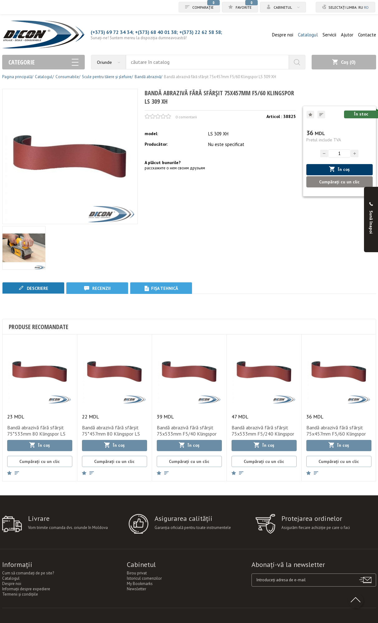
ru (360, 7)
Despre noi (282, 35)
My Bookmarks (140, 583)
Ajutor (347, 35)
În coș (339, 169)
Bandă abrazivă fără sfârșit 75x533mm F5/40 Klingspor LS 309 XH (187, 433)
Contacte (367, 35)
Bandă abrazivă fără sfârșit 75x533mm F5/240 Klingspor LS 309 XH (263, 433)
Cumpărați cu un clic (339, 182)
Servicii (329, 35)
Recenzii (97, 288)
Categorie (43, 62)
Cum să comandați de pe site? (28, 573)
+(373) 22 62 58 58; (200, 32)
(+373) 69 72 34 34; (112, 32)
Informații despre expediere (26, 589)
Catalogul (308, 35)
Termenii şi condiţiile (20, 594)
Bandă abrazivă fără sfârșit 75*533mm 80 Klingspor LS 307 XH (36, 433)
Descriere (33, 288)
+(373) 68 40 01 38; (156, 32)
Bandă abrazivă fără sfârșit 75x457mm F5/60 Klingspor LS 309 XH (336, 433)
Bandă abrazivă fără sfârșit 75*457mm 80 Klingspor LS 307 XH (111, 433)
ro (366, 7)
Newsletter (136, 589)
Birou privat (137, 573)
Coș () (344, 62)
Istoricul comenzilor (144, 578)
